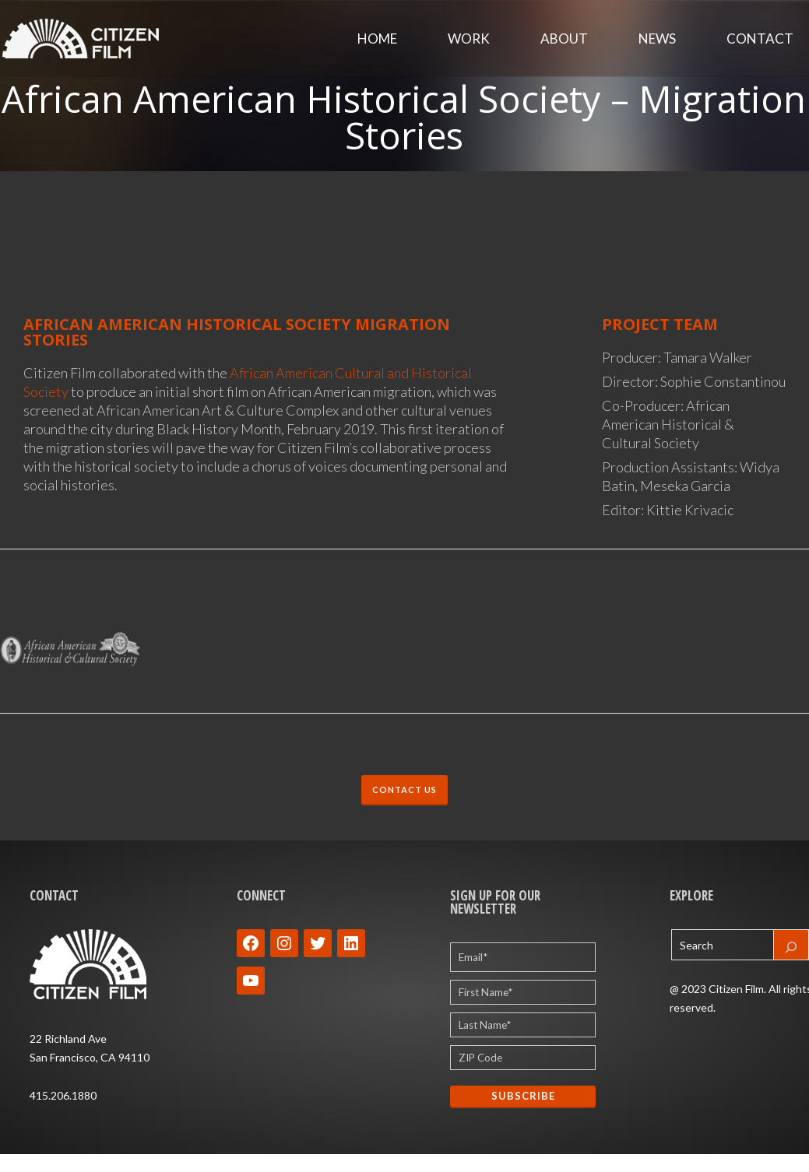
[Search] (791, 944)
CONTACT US (404, 789)
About (564, 38)
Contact (759, 38)
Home (377, 38)
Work (469, 38)
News (657, 38)
